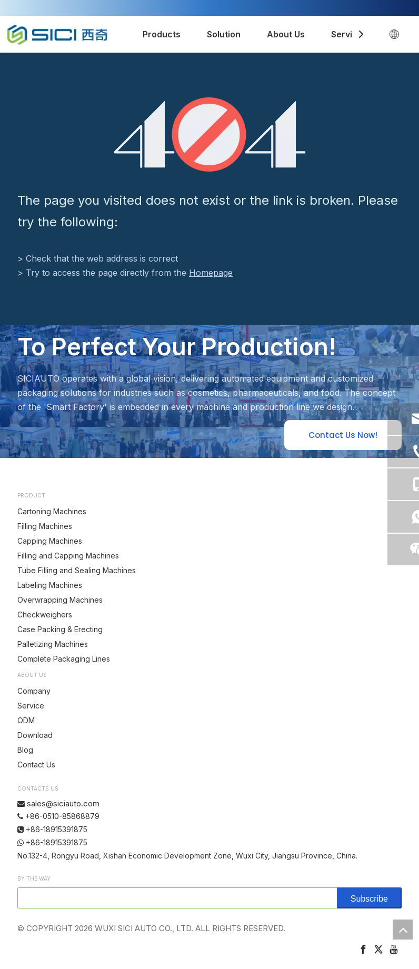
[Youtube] (393, 949)
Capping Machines (49, 540)
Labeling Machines (49, 585)
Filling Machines (44, 526)
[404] (210, 134)
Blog (25, 749)
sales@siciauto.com (63, 803)
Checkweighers (44, 614)
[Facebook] (363, 949)
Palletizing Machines (52, 644)
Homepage (211, 272)
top (403, 930)
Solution (224, 34)
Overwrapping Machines (60, 599)
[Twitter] (378, 949)
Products (162, 34)
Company (34, 690)
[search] (175, 898)
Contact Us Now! (342, 435)
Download (35, 735)
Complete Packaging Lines (63, 658)
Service (347, 34)
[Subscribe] (369, 897)
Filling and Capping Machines (68, 555)
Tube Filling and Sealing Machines (76, 570)
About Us (286, 34)
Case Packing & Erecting (60, 629)
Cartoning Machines (51, 511)
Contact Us (36, 764)
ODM (26, 720)
